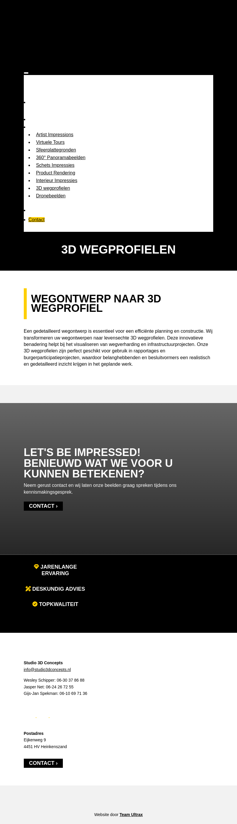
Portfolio (37, 210)
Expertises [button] (39, 126)
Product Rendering (55, 172)
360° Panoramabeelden (60, 157)
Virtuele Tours (50, 142)
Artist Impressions (54, 134)
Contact (36, 219)
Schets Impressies (55, 165)
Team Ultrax (131, 814)
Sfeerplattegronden (56, 149)
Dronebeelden (51, 195)
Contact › (43, 506)
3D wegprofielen (53, 188)
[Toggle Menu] (26, 73)
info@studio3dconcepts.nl (47, 669)
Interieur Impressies (57, 180)
